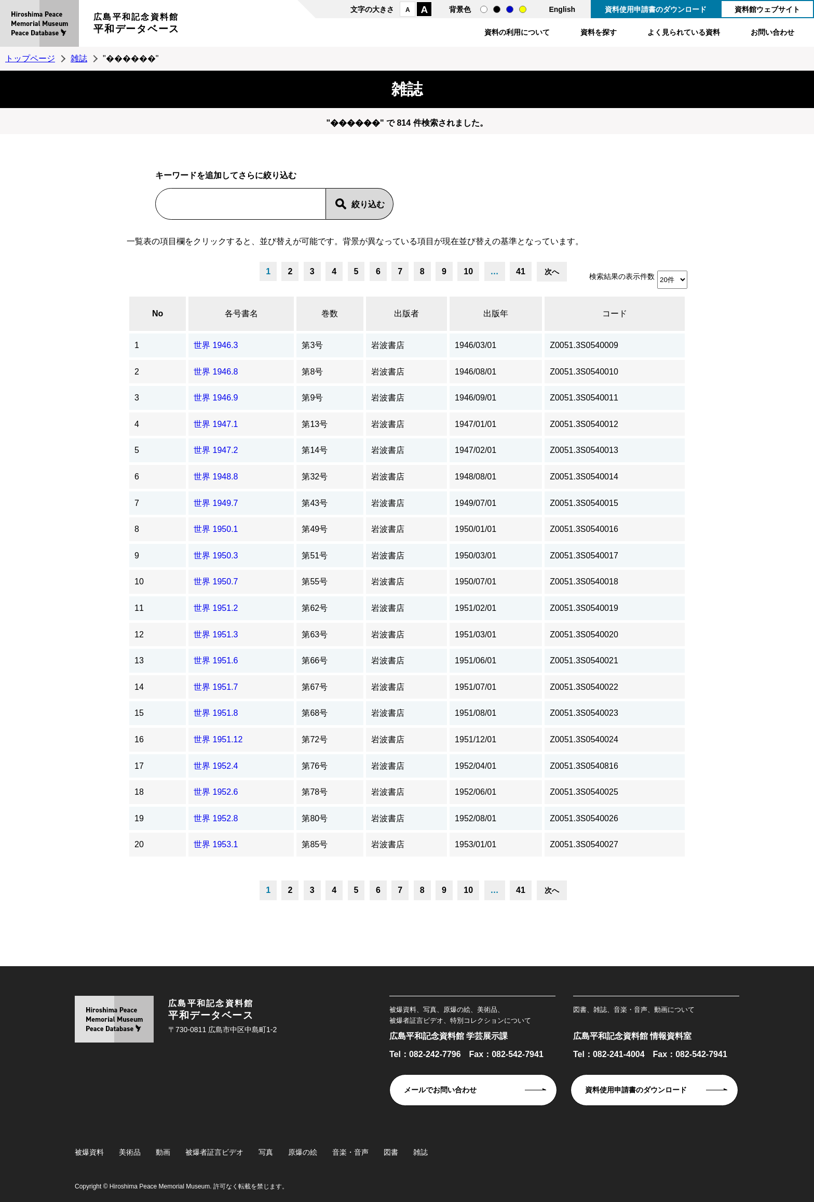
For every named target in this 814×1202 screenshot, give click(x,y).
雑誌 (79, 58)
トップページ (30, 58)
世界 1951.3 (216, 634)
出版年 (495, 313)
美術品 (130, 1152)
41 (520, 271)
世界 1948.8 (216, 476)
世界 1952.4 (216, 766)
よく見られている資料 (683, 32)
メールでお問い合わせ (440, 1090)
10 (468, 271)
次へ (552, 272)
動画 (163, 1152)
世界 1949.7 (216, 503)
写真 (266, 1152)
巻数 (329, 313)
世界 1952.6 (216, 791)
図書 (391, 1152)
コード (614, 313)
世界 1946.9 (216, 397)
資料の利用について (517, 32)
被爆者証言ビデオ (214, 1152)
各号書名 (241, 313)
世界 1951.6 (216, 660)
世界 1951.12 (218, 739)
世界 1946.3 (216, 345)
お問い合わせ (772, 32)
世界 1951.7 (216, 687)
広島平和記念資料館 (136, 24)
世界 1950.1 (216, 529)
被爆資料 (89, 1152)
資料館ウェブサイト (767, 9)
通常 (483, 9)
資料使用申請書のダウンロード (656, 9)
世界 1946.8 (216, 371)
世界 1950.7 (216, 581)
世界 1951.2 (216, 608)
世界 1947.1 (216, 424)
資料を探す (598, 32)
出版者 (406, 313)
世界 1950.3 (216, 555)
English (562, 9)
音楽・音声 (350, 1152)
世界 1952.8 (216, 818)
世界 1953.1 (216, 844)
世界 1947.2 (216, 450)
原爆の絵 (302, 1152)
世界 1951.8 (216, 713)
